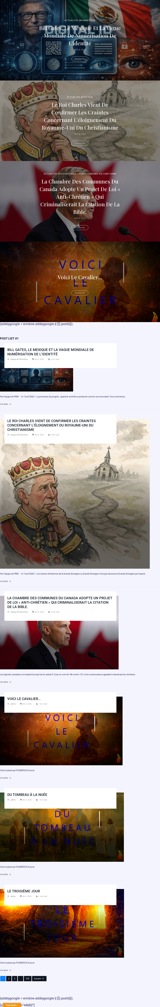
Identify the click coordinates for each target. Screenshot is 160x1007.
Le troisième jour (23, 891)
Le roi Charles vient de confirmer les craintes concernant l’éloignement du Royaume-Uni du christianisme (80, 116)
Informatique (87, 20)
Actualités (71, 20)
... (20, 978)
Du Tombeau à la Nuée (27, 795)
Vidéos (73, 269)
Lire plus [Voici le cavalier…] (5, 778)
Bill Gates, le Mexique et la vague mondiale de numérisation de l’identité (80, 35)
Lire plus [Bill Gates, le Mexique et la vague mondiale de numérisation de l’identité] (5, 404)
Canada (82, 174)
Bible (74, 174)
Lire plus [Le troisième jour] (5, 970)
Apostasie (87, 97)
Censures (92, 174)
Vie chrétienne (107, 174)
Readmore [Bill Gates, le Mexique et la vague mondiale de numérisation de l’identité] (80, 59)
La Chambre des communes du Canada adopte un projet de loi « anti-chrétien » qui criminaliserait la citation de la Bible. (80, 196)
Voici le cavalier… (80, 277)
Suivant (39, 978)
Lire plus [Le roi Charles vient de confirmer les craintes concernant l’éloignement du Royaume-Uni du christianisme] (5, 581)
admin (13, 704)
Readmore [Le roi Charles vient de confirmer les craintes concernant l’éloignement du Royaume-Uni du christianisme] (80, 143)
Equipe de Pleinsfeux (19, 359)
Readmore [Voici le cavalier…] (80, 293)
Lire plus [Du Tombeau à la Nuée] (5, 874)
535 (27, 978)
